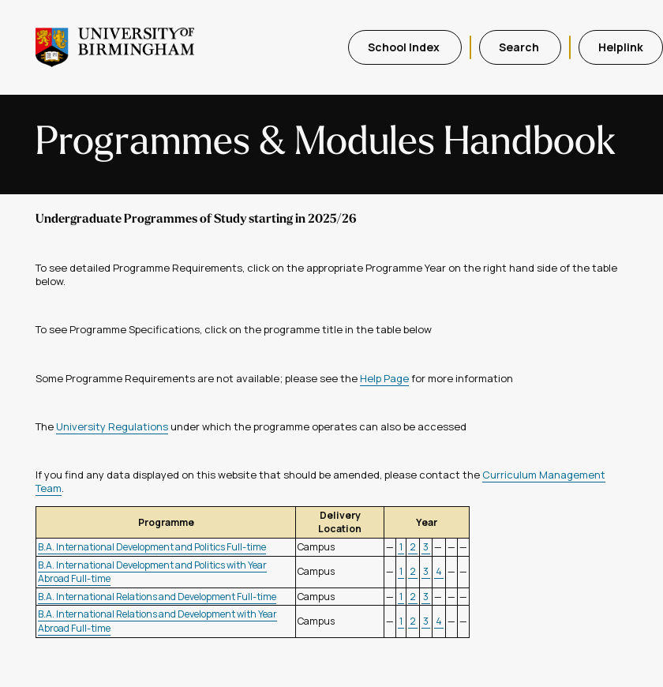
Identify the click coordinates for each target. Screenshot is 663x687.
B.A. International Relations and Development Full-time (157, 596)
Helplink (620, 46)
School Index (405, 46)
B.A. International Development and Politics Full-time (152, 547)
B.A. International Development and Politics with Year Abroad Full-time (152, 572)
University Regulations (112, 426)
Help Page (384, 378)
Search (520, 46)
